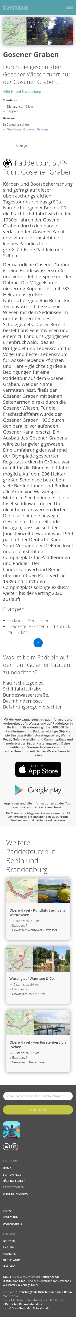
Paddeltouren (13, 1187)
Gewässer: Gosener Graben (27, 129)
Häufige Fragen (14, 1181)
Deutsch (9, 1241)
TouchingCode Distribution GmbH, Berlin (45, 1292)
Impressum (10, 1217)
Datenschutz (12, 1223)
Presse (7, 1211)
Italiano (9, 1266)
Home (7, 1168)
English (8, 1247)
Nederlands (12, 1260)
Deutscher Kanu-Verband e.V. (24, 1304)
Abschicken (38, 1110)
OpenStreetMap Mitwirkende (30, 1308)
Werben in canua (15, 1193)
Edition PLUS (12, 1174)
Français (9, 1253)
